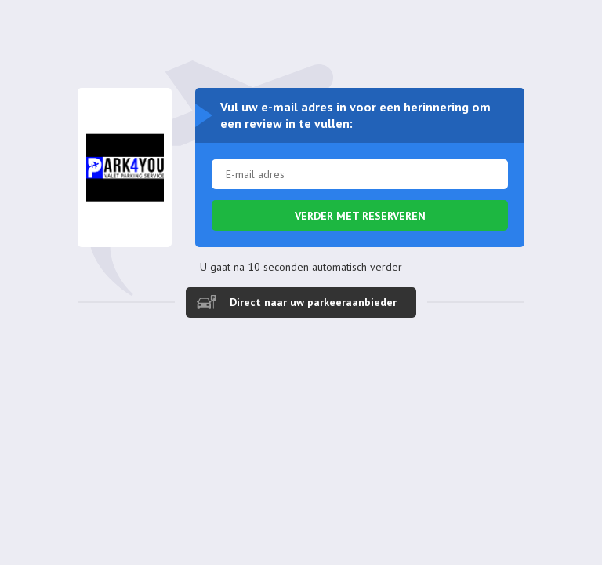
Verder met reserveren (360, 216)
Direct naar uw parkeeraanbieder (313, 302)
